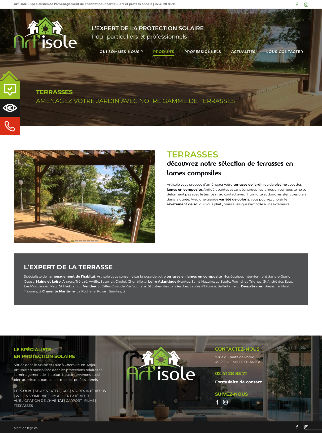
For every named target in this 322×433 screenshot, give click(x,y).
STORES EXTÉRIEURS (52, 391)
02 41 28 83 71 (165, 4)
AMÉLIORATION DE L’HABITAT (38, 400)
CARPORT (74, 400)
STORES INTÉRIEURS (89, 391)
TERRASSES (23, 406)
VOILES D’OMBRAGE (33, 396)
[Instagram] (225, 402)
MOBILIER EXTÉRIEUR (70, 396)
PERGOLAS (23, 391)
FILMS (89, 400)
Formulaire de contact (238, 382)
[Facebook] (217, 402)
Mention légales (25, 428)
